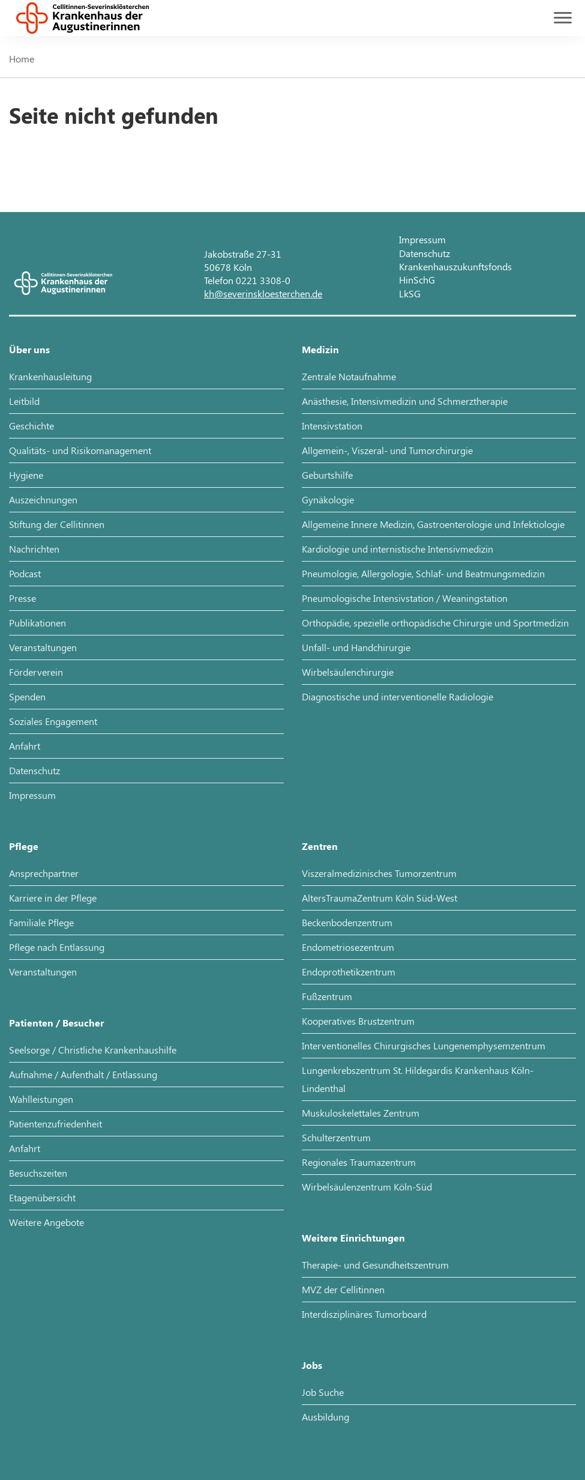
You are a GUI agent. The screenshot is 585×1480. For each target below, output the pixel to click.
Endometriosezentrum (348, 947)
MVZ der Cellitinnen (343, 1289)
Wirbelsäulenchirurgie (348, 672)
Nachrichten (34, 548)
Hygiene (26, 475)
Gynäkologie (328, 499)
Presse (22, 598)
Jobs (312, 1365)
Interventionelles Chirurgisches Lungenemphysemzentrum (423, 1045)
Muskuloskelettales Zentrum (360, 1112)
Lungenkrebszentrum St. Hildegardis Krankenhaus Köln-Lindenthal (417, 1079)
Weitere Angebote (46, 1222)
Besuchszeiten (38, 1172)
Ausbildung (325, 1416)
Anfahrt (24, 745)
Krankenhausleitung (50, 376)
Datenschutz (424, 253)
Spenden (27, 696)
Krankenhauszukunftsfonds (455, 266)
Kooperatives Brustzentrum (358, 1020)
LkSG (410, 293)
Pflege (23, 846)
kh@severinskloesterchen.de (263, 293)
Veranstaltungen (43, 647)
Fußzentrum (327, 996)
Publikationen (37, 622)
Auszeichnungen (43, 499)
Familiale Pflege (41, 922)
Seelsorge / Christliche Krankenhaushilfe (92, 1049)
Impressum (422, 239)
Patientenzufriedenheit (55, 1123)
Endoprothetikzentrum (348, 971)
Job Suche (323, 1392)
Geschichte (31, 425)
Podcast (25, 573)
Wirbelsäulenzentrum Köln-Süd (367, 1186)
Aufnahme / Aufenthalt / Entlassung (83, 1074)
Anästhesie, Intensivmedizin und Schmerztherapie (405, 401)
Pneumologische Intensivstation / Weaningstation (405, 598)
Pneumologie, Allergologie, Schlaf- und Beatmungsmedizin (423, 573)
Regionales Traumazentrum (359, 1162)
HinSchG (417, 279)
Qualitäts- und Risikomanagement (80, 450)
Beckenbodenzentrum (347, 922)
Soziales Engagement (53, 721)
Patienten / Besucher (56, 1022)
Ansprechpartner (44, 873)
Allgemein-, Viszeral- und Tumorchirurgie (387, 450)
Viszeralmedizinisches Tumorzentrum (379, 873)
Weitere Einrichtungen (353, 1237)
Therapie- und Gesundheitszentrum (375, 1264)
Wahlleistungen (41, 1099)
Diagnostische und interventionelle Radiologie (397, 696)
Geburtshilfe (327, 475)
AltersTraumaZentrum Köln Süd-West (379, 897)
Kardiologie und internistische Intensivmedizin (397, 548)
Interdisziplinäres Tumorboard (364, 1314)
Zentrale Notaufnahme (349, 376)
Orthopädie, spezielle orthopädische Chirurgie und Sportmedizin (435, 622)
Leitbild (24, 401)
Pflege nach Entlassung (56, 947)
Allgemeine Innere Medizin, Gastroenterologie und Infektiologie (433, 524)
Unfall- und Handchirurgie (356, 647)
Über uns (29, 349)
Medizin (320, 349)
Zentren (320, 846)
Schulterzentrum (336, 1137)
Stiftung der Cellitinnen (56, 524)
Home (21, 58)
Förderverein (36, 672)
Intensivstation (332, 425)
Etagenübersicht (42, 1197)
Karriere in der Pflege (53, 897)
